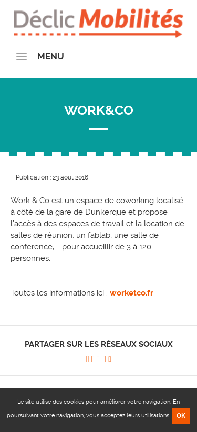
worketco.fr (131, 293)
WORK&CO (98, 110)
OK (181, 415)
